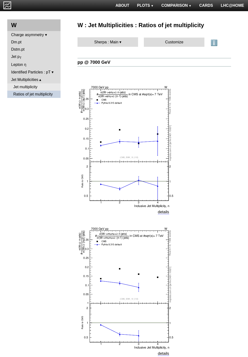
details (163, 212)
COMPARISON (176, 5)
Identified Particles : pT (30, 72)
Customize (174, 42)
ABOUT (122, 5)
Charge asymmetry (27, 35)
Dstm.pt (17, 49)
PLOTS (145, 5)
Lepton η (18, 65)
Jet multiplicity (25, 87)
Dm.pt (16, 42)
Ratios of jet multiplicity (33, 94)
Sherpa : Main (106, 42)
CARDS (206, 5)
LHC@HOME (232, 5)
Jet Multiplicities (24, 80)
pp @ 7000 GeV (94, 62)
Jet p (16, 57)
